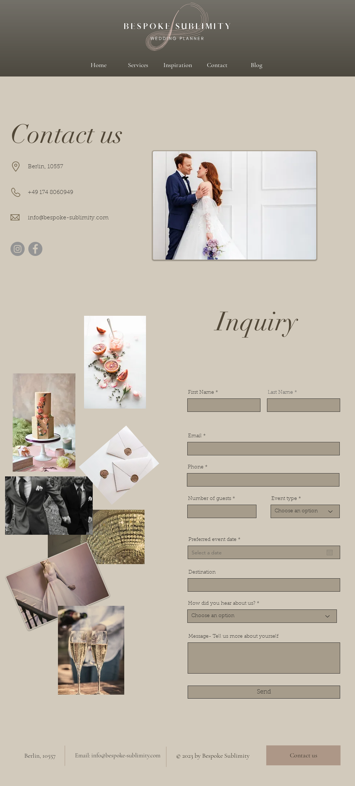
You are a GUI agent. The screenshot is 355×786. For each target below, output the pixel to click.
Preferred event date (215, 539)
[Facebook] (35, 249)
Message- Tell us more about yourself (233, 636)
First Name (201, 392)
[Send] (264, 692)
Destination (202, 572)
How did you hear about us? (221, 603)
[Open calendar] (330, 552)
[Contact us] (303, 755)
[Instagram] (18, 249)
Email (195, 436)
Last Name (280, 392)
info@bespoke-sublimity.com (68, 218)
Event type (284, 498)
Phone (196, 467)
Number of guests (209, 498)
